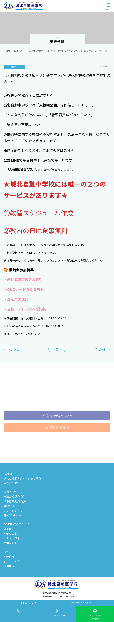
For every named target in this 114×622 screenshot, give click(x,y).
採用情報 (9, 566)
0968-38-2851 (48, 596)
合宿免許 (9, 506)
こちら (68, 150)
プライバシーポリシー (30, 603)
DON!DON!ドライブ (16, 524)
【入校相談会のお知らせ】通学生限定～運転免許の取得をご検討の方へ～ (68, 50)
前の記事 (100, 349)
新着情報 (9, 556)
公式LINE (11, 160)
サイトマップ (11, 561)
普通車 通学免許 (13, 492)
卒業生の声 (10, 543)
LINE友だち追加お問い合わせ (95, 614)
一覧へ (57, 349)
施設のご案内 (12, 483)
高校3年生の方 (12, 515)
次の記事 (13, 349)
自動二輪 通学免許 (15, 496)
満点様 (8, 529)
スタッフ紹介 (12, 538)
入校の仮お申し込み (57, 615)
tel (19, 615)
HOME (8, 473)
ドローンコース (13, 510)
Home (7, 50)
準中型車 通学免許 (15, 501)
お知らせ (18, 50)
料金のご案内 (12, 533)
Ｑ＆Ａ (8, 552)
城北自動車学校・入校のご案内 (22, 478)
